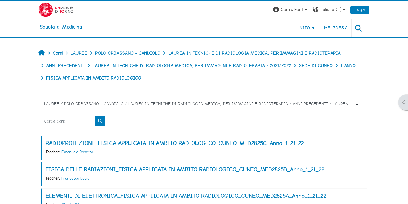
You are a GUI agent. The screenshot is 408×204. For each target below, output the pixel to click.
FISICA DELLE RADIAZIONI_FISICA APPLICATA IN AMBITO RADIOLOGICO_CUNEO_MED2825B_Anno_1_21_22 (185, 169)
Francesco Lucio (75, 178)
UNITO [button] (303, 28)
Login (360, 9)
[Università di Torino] (56, 9)
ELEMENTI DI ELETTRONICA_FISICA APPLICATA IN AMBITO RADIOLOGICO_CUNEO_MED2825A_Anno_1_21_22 (186, 195)
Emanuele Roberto (77, 151)
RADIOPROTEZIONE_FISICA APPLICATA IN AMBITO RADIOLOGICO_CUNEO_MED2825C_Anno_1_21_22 (175, 143)
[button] (290, 9)
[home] (60, 27)
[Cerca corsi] (68, 121)
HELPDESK (335, 28)
